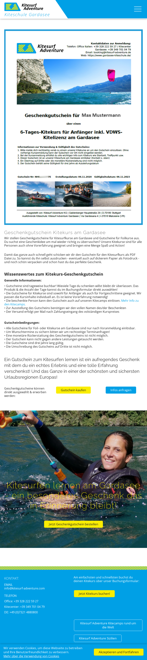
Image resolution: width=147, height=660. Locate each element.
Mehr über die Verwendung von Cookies (31, 656)
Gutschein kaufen (73, 390)
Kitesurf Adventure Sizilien (98, 638)
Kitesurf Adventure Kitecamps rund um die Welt (108, 625)
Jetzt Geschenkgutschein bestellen (73, 524)
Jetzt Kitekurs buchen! (94, 593)
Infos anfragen (120, 390)
